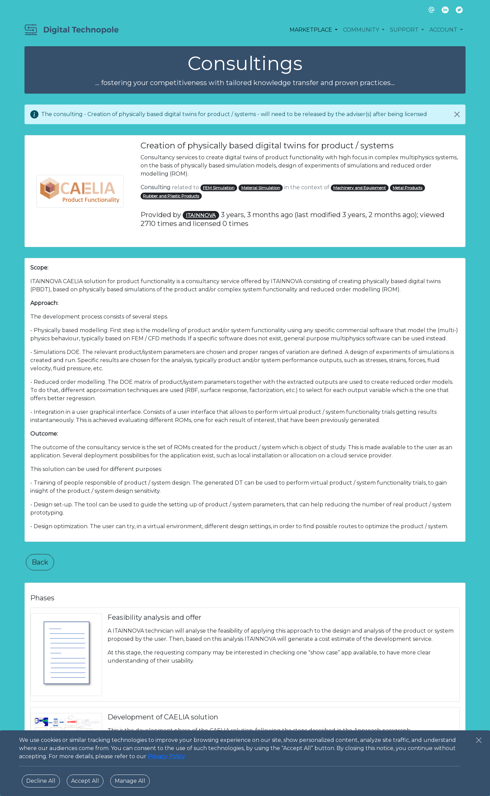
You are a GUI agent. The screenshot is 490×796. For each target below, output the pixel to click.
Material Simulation (260, 187)
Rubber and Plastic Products (171, 195)
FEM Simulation (218, 187)
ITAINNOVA (201, 215)
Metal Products (407, 187)
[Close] (457, 114)
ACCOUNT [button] (444, 30)
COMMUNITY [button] (361, 30)
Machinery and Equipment (359, 187)
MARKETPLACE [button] (311, 30)
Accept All (85, 781)
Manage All (130, 781)
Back (40, 562)
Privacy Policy (166, 756)
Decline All (40, 781)
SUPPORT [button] (405, 30)
